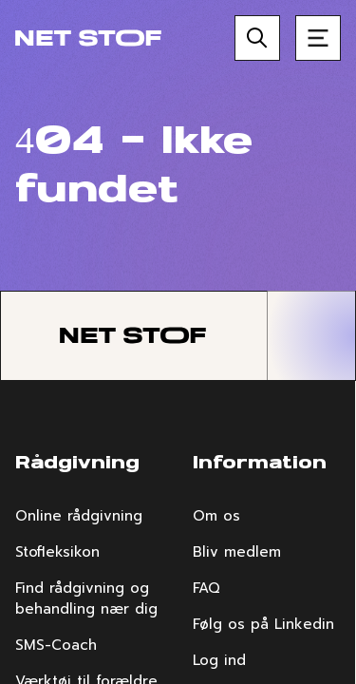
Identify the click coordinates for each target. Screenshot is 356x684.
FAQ (206, 588)
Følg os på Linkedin (263, 624)
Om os (216, 515)
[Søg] (257, 38)
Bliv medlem (237, 552)
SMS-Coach (56, 645)
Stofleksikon (57, 552)
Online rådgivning (78, 515)
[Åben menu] (318, 38)
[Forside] (88, 38)
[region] (178, 342)
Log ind (219, 660)
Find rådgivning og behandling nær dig (86, 598)
